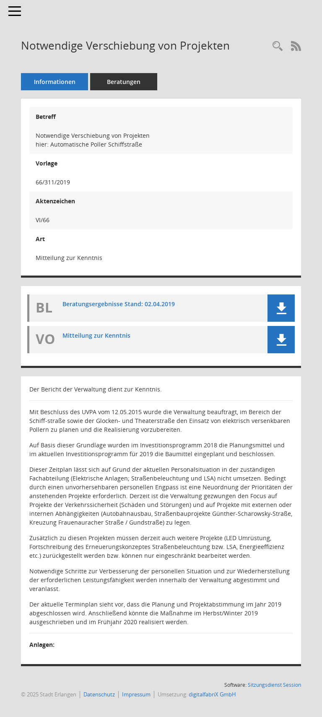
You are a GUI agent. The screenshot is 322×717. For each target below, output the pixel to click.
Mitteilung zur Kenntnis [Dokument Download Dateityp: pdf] (96, 335)
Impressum (136, 694)
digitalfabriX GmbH (212, 694)
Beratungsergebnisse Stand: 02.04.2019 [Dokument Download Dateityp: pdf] (118, 304)
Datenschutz (99, 694)
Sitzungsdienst (274, 684)
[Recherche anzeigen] (277, 46)
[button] (281, 308)
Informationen (54, 82)
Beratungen (123, 82)
